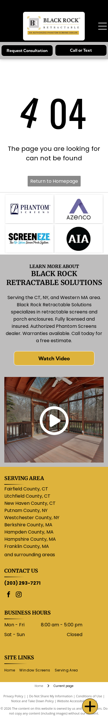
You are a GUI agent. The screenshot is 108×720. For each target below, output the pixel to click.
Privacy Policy (13, 696)
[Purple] (78, 209)
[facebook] (8, 595)
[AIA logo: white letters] (78, 238)
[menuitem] (11, 670)
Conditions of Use (89, 696)
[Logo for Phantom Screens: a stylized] (29, 209)
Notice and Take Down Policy (32, 701)
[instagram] (18, 595)
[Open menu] (102, 26)
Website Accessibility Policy (77, 701)
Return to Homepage (54, 181)
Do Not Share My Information (51, 696)
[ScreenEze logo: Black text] (29, 238)
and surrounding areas (29, 554)
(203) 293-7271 (22, 583)
